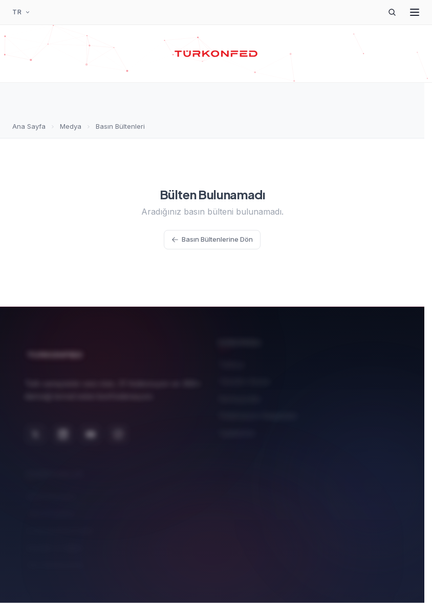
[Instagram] (118, 430)
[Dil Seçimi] (21, 12)
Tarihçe (232, 361)
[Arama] (392, 12)
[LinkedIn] (63, 430)
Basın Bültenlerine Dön (212, 239)
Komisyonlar (240, 396)
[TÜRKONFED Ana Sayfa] (216, 53)
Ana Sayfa (29, 126)
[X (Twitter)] (35, 430)
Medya (70, 126)
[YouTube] (90, 430)
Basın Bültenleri (120, 126)
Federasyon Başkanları (258, 413)
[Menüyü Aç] (414, 12)
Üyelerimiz (237, 430)
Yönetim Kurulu (244, 379)
